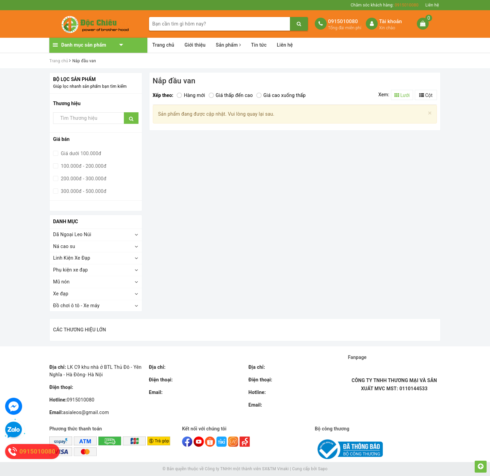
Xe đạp (60, 293)
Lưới (402, 95)
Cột (425, 95)
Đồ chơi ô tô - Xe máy (76, 305)
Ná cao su (64, 246)
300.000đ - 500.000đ (83, 191)
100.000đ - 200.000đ (83, 166)
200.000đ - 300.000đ (83, 178)
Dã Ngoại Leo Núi (72, 234)
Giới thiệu (195, 45)
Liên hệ (432, 5)
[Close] (430, 113)
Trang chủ (163, 45)
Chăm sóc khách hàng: (385, 5)
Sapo (322, 468)
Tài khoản (390, 21)
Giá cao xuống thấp (281, 95)
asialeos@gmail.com (79, 412)
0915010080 (343, 21)
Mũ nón (61, 281)
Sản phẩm (228, 45)
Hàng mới (191, 95)
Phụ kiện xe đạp (70, 270)
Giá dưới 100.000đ (80, 153)
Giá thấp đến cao (231, 95)
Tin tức (259, 45)
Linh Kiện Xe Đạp (71, 258)
